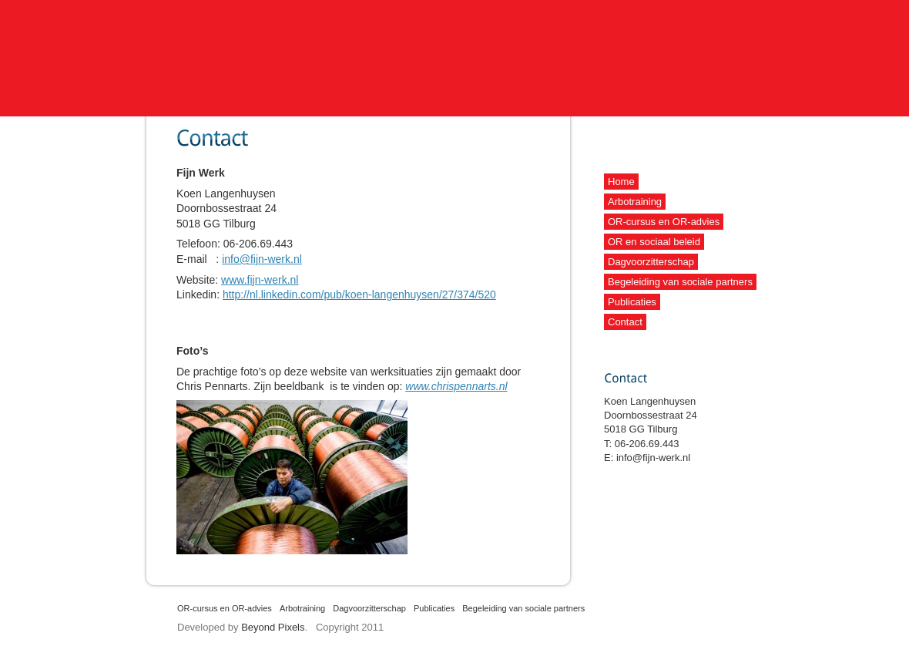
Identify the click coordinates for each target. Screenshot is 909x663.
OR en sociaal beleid (654, 241)
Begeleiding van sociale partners (680, 282)
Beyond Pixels (272, 627)
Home (621, 181)
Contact (625, 322)
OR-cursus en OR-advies (663, 221)
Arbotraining (635, 201)
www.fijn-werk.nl (259, 280)
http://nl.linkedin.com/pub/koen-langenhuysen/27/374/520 (359, 294)
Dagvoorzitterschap (651, 262)
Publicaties (632, 302)
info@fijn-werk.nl (262, 259)
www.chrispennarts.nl (456, 386)
